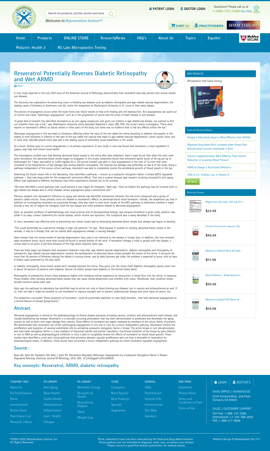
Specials (116, 404)
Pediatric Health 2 (31, 47)
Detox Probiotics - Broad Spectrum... (224, 275)
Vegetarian (118, 410)
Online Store (18, 410)
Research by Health (85, 394)
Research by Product (85, 404)
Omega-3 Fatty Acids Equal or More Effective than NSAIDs (219, 137)
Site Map (151, 410)
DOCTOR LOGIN (192, 9)
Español (214, 38)
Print (18, 85)
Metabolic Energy (88, 387)
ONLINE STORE (76, 38)
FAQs (148, 387)
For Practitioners (21, 393)
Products (44, 38)
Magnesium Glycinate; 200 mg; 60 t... (225, 201)
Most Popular (119, 393)
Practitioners (153, 393)
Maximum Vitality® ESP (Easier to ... (223, 299)
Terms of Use (187, 408)
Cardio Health (53, 399)
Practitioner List (20, 416)
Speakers (150, 416)
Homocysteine (53, 404)
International (19, 404)
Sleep (81, 411)
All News (192, 181)
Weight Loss (85, 417)
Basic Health (52, 393)
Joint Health (52, 416)
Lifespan (49, 422)
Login (220, 382)
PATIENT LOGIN (161, 9)
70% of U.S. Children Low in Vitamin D (208, 174)
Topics (190, 38)
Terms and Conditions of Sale (190, 400)
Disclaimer (185, 387)
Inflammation (53, 410)
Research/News (113, 38)
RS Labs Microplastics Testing (82, 47)
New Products (120, 399)
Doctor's (242, 382)
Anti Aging (51, 387)
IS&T (257, 439)
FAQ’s (141, 38)
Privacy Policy (187, 393)
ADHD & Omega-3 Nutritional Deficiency (209, 167)
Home (21, 38)
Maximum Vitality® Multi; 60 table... (224, 250)
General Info (153, 399)
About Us (165, 38)
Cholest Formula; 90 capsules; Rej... (223, 226)
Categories (118, 387)
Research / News (21, 422)
